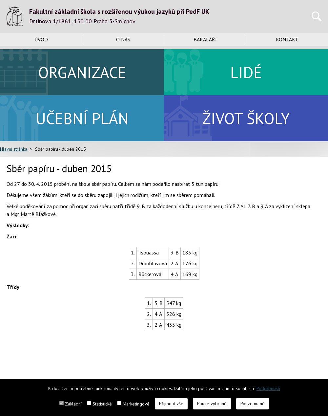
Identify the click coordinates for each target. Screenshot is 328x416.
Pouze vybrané (212, 403)
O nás (123, 39)
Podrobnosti (268, 388)
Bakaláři (205, 39)
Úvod (41, 39)
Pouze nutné (252, 403)
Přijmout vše (171, 403)
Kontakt (287, 39)
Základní (73, 404)
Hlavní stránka (13, 149)
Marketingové (136, 404)
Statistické (102, 404)
